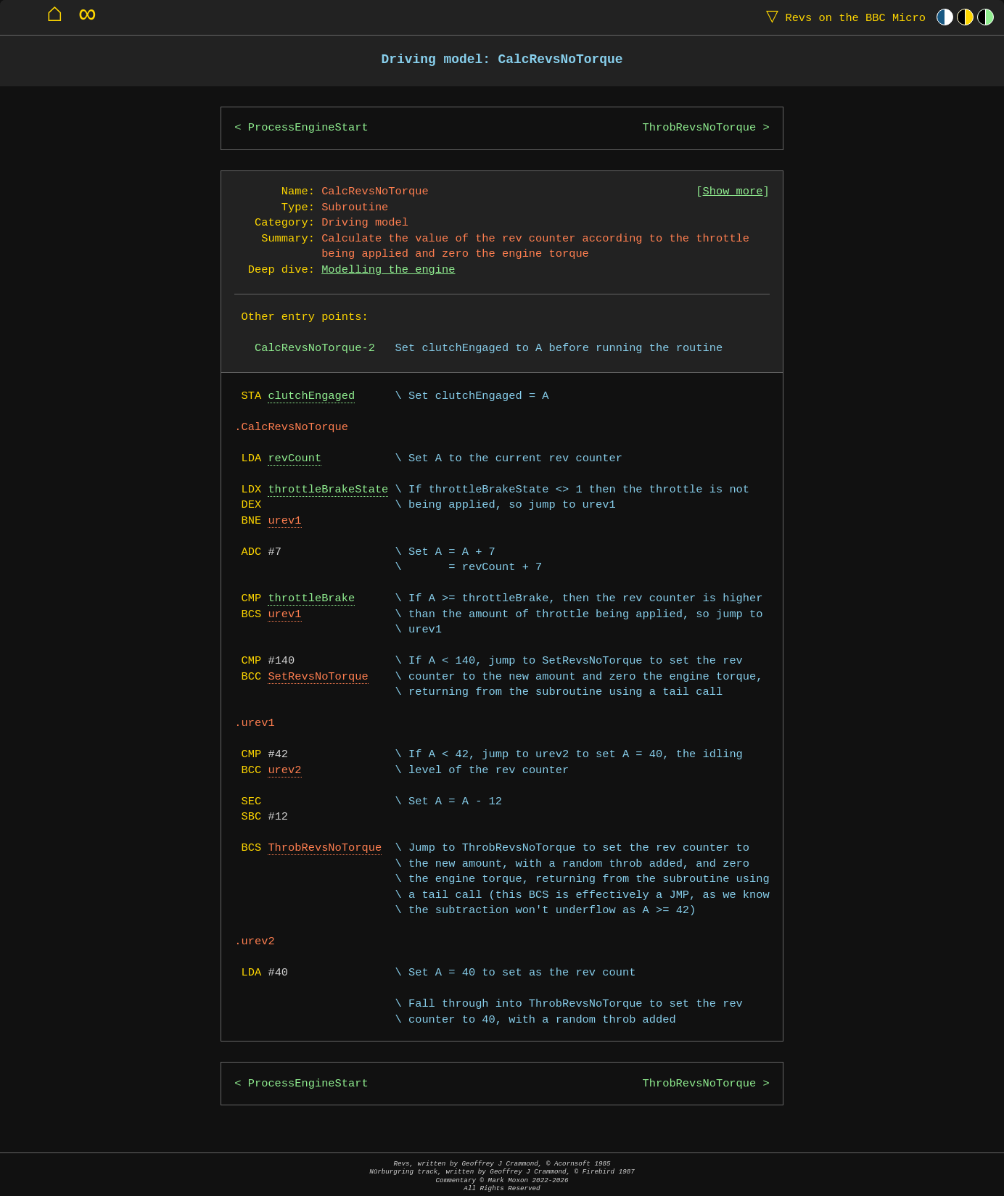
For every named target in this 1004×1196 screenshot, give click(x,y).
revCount (294, 458)
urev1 (284, 521)
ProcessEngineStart (308, 128)
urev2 (284, 770)
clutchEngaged (311, 396)
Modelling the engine (388, 270)
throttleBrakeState (328, 490)
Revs (843, 17)
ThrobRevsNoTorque (700, 128)
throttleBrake (311, 598)
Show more (733, 191)
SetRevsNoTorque (318, 677)
